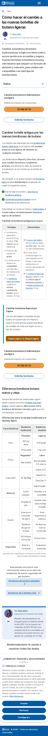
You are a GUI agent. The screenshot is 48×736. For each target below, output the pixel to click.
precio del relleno (35, 240)
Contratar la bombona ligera (17, 199)
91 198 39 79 (24, 109)
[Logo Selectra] (8, 3)
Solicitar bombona (24, 119)
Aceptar (24, 703)
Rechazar (23, 710)
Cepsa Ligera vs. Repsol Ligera (23, 338)
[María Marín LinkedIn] (5, 38)
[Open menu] (40, 3)
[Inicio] (3, 11)
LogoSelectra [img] (5, 729)
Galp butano (38, 209)
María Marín (17, 34)
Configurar (24, 717)
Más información (16, 696)
